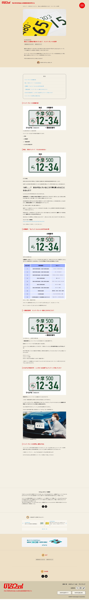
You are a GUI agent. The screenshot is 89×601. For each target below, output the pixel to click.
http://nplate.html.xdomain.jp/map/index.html (33, 221)
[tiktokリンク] (83, 588)
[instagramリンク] (46, 506)
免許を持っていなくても (32, 6)
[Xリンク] (43, 506)
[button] (82, 5)
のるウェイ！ (25, 6)
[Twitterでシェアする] (42, 576)
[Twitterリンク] (77, 588)
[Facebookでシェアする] (46, 576)
